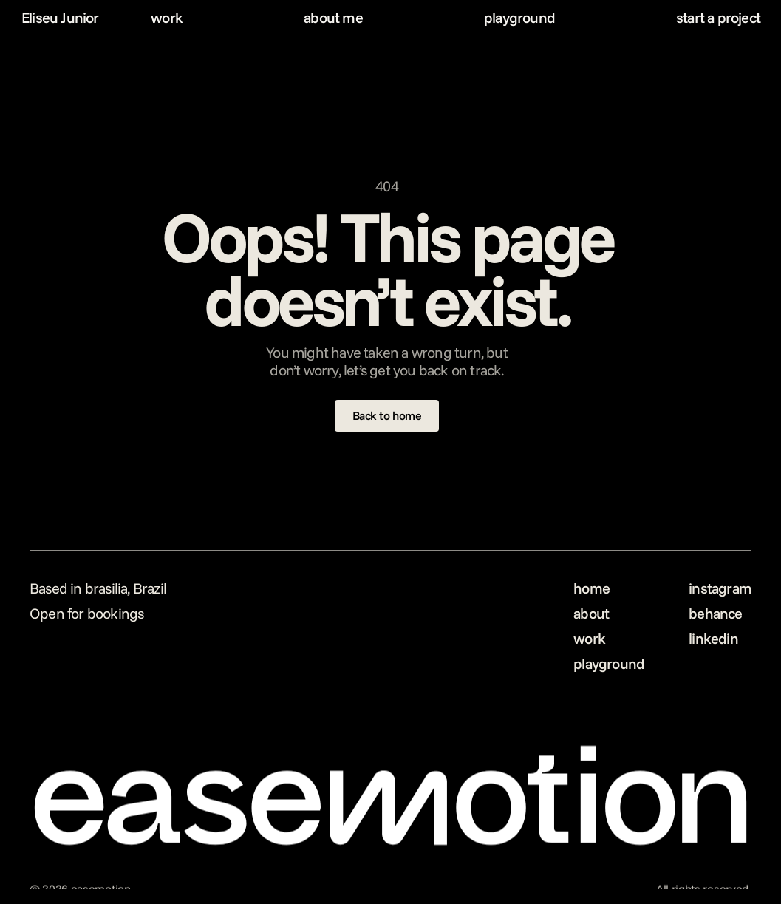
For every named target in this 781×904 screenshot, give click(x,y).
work (167, 17)
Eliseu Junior (60, 17)
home (591, 588)
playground (519, 17)
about (591, 613)
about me (333, 17)
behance (715, 613)
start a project (718, 17)
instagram (720, 588)
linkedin (713, 638)
